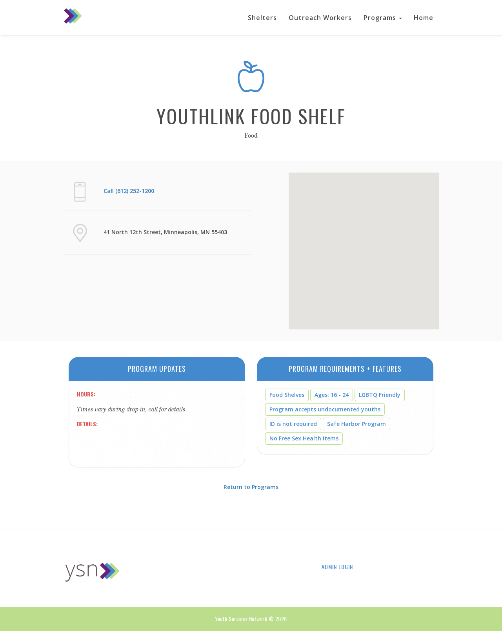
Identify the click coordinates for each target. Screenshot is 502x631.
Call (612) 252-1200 (129, 191)
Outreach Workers (320, 17)
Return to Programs (251, 487)
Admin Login (337, 567)
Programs (383, 17)
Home (423, 17)
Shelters (262, 17)
